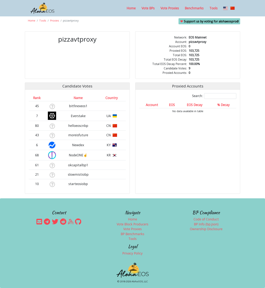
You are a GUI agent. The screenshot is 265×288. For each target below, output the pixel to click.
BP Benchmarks (132, 234)
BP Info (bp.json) (206, 224)
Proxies (54, 20)
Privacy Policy (132, 253)
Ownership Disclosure (206, 229)
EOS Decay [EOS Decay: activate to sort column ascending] (194, 105)
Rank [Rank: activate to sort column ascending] (37, 98)
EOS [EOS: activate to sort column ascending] (172, 105)
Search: (214, 96)
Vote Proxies (169, 8)
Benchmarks (194, 8)
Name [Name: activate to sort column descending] (78, 98)
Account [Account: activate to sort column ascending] (152, 105)
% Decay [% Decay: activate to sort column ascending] (223, 105)
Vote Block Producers (132, 224)
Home (131, 8)
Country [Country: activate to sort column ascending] (111, 98)
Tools (213, 8)
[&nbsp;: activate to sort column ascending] (52, 97)
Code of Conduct (206, 219)
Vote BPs (148, 8)
